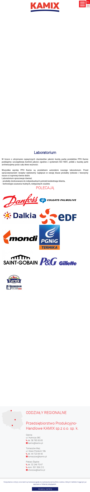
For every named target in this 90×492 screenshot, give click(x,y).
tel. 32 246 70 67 (34, 464)
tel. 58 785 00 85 (34, 440)
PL (88, 2)
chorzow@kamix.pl (35, 470)
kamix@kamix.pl (34, 443)
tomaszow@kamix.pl (36, 456)
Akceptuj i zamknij (45, 489)
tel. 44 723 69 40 (34, 453)
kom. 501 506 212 (35, 467)
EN (88, 6)
